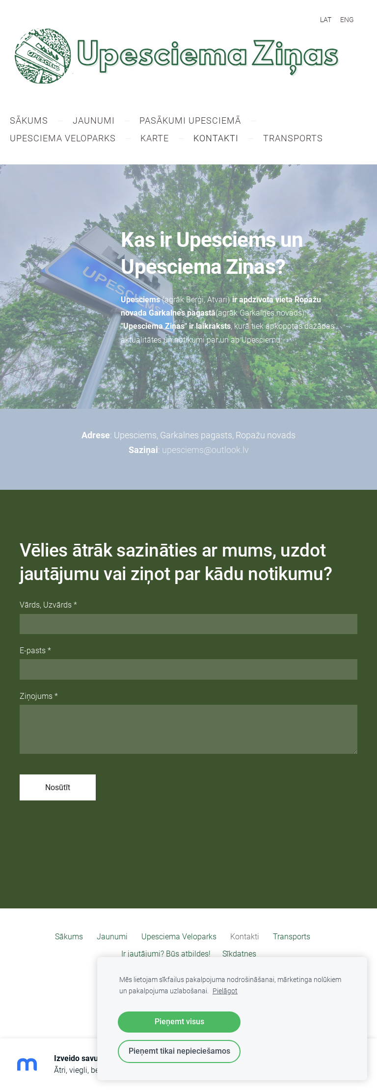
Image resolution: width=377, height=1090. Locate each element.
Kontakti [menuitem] (225, 139)
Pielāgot (225, 991)
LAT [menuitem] (325, 20)
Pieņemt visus (179, 1021)
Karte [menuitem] (164, 139)
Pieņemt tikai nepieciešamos (179, 1051)
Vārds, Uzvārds (48, 606)
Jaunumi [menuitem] (103, 121)
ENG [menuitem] (347, 20)
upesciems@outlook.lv (205, 450)
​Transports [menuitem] (303, 139)
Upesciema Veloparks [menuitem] (73, 139)
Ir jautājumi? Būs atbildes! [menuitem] (166, 954)
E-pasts (35, 651)
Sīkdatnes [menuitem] (239, 954)
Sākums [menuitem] (39, 121)
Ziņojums (39, 696)
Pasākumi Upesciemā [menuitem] (200, 121)
